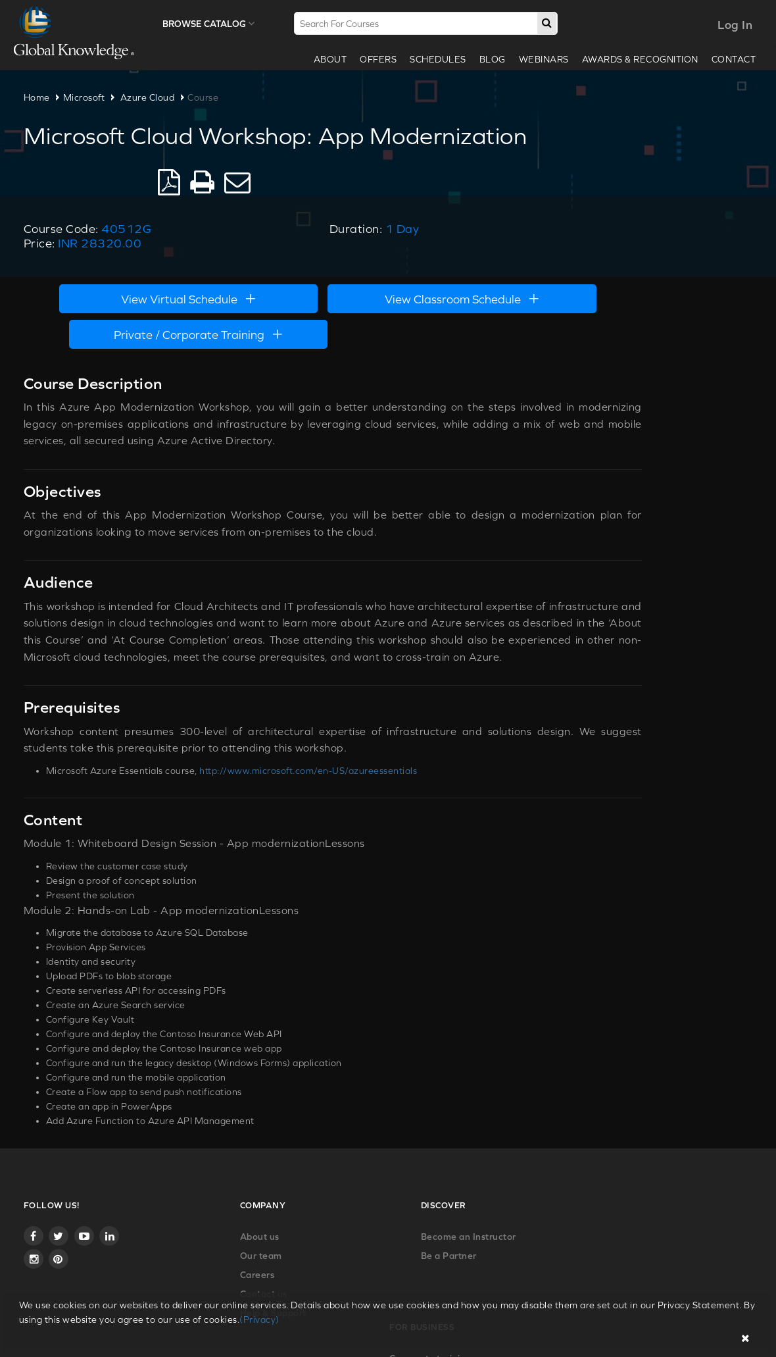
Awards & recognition (634, 59)
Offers (372, 59)
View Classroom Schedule (387, 257)
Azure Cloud (153, 97)
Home (43, 97)
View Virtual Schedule (164, 257)
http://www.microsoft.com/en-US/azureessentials (315, 694)
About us (192, 1146)
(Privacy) (259, 1319)
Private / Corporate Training (611, 257)
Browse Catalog (212, 23)
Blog (486, 59)
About (324, 59)
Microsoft (90, 97)
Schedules (432, 59)
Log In (729, 25)
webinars (538, 59)
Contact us (196, 1203)
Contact (728, 59)
